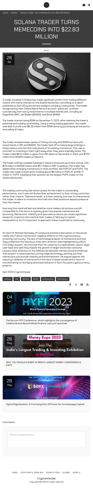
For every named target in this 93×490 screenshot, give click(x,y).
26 (9, 340)
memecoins (48, 279)
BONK (35, 279)
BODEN (26, 279)
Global (14, 13)
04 (9, 298)
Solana (7, 279)
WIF (16, 279)
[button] (4, 5)
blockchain (63, 279)
